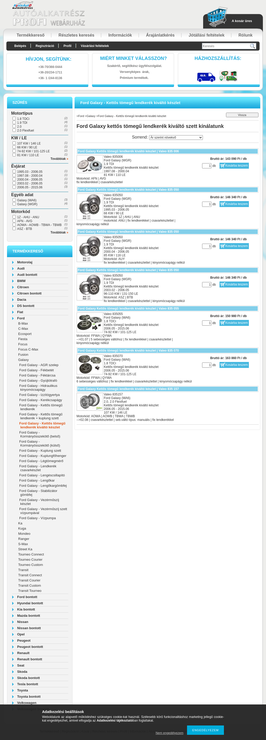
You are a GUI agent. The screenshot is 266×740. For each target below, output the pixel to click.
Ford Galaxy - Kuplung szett (40, 451)
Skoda (22, 672)
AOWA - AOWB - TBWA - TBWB (39, 225)
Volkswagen (26, 703)
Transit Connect (30, 575)
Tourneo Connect (31, 554)
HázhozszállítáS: (218, 58)
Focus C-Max (28, 349)
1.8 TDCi (23, 119)
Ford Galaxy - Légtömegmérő (41, 461)
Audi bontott (27, 275)
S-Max (23, 544)
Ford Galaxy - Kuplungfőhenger (42, 456)
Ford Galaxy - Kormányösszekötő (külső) (39, 443)
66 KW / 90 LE (27, 147)
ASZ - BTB (24, 229)
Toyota (22, 690)
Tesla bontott (27, 684)
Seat (20, 665)
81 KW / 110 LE (28, 155)
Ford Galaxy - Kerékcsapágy (40, 400)
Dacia (21, 300)
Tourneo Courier (30, 559)
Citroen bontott (29, 293)
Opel (21, 634)
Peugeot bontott (30, 647)
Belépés (20, 46)
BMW (21, 281)
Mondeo (24, 534)
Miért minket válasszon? (133, 58)
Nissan (22, 622)
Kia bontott (26, 609)
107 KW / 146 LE (29, 143)
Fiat (20, 312)
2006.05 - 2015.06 (29, 187)
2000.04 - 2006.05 (29, 179)
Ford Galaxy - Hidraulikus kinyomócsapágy (38, 388)
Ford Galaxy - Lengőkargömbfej (43, 486)
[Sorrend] (176, 137)
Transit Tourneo (30, 591)
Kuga (22, 528)
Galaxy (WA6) (26, 200)
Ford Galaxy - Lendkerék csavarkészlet (37, 468)
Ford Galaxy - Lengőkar (37, 480)
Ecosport (24, 334)
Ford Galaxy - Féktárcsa (37, 375)
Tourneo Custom (30, 565)
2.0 (19, 126)
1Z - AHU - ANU (28, 217)
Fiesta (22, 339)
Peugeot (23, 640)
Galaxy (23, 360)
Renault (23, 653)
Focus (22, 344)
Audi (21, 268)
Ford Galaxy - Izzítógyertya (39, 395)
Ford (21, 318)
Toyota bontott (29, 696)
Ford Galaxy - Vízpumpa (37, 518)
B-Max (23, 323)
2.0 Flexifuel (25, 130)
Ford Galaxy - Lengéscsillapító (42, 475)
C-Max (23, 329)
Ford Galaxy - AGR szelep (38, 365)
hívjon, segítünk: (48, 59)
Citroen (23, 287)
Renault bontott (29, 659)
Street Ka (25, 549)
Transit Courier (29, 580)
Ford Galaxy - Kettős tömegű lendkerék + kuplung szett (40, 416)
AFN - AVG (24, 221)
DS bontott (25, 306)
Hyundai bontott (30, 603)
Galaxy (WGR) (27, 204)
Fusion (23, 355)
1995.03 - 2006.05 (29, 172)
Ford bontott (27, 597)
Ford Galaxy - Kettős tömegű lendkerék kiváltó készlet (42, 425)
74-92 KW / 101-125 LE (33, 151)
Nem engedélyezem (169, 733)
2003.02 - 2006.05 (29, 183)
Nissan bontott (29, 628)
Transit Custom (29, 585)
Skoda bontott (28, 678)
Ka (20, 523)
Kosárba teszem (236, 165)
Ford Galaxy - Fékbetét (36, 370)
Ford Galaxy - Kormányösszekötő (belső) (39, 434)
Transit (23, 570)
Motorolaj (24, 262)
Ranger (23, 539)
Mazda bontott (28, 616)
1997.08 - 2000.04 (29, 175)
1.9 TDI (22, 123)
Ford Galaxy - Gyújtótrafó (38, 380)
